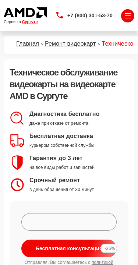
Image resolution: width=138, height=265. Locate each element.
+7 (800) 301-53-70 (90, 15)
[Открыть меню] (127, 15)
